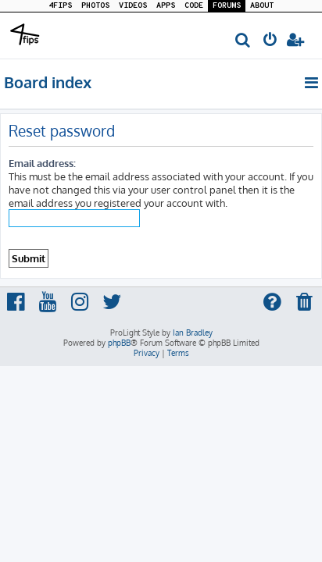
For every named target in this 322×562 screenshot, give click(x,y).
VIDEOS (133, 6)
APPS (165, 6)
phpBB (119, 342)
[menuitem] (243, 41)
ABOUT (262, 6)
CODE (193, 6)
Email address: (42, 162)
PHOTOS (95, 6)
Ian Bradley (193, 332)
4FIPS (60, 6)
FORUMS (227, 6)
